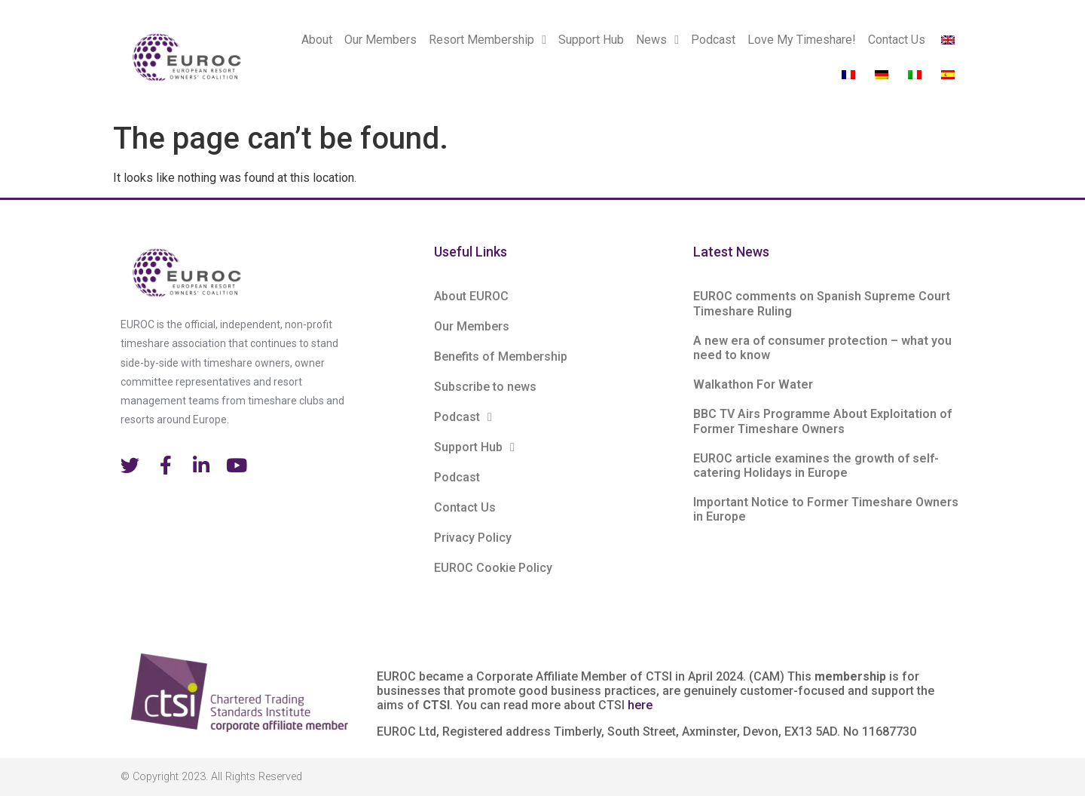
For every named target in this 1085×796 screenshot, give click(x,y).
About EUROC (471, 296)
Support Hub (591, 39)
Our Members (380, 39)
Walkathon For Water (753, 384)
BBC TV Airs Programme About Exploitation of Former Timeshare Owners (822, 421)
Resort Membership (487, 40)
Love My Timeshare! (801, 39)
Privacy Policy (473, 537)
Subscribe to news (485, 387)
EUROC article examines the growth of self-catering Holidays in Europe (816, 465)
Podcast (713, 39)
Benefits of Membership (500, 356)
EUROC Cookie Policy (493, 568)
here (640, 705)
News (657, 40)
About (316, 39)
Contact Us (896, 39)
